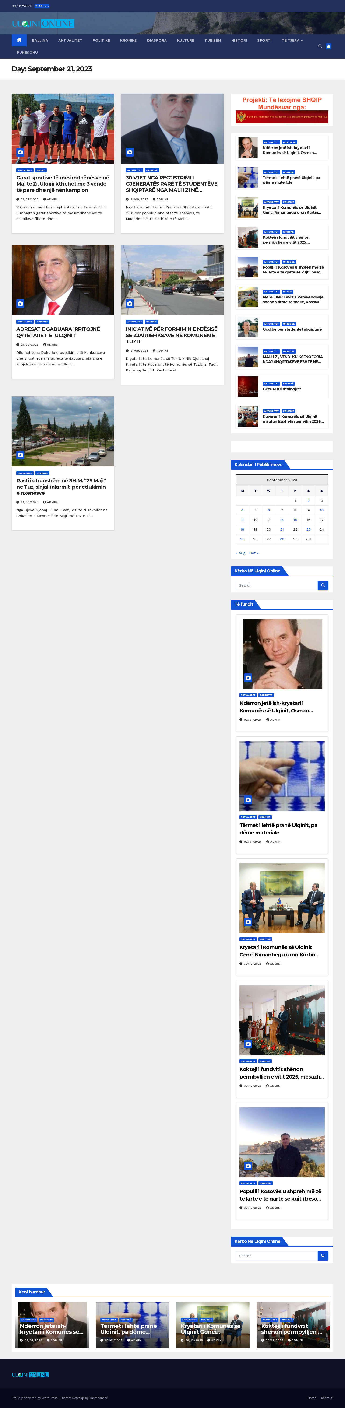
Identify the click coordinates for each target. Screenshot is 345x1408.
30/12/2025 (253, 963)
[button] (320, 46)
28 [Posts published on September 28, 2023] (282, 539)
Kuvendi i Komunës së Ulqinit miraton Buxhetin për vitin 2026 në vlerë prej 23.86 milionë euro (292, 421)
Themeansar (98, 1398)
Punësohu (27, 52)
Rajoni (287, 291)
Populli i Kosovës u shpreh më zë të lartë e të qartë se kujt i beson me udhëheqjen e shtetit (293, 272)
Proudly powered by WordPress (35, 1398)
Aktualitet (70, 40)
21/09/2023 (30, 199)
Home (312, 1398)
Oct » (254, 553)
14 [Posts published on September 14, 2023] (282, 520)
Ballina (40, 40)
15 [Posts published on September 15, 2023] (295, 520)
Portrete (289, 142)
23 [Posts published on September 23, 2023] (308, 529)
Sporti (264, 40)
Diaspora (157, 40)
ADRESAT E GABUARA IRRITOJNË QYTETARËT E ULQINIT (58, 332)
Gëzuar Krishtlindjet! (282, 389)
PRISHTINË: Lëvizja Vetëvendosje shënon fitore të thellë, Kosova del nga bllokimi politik (293, 302)
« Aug (241, 553)
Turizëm (212, 40)
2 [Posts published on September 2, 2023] (308, 500)
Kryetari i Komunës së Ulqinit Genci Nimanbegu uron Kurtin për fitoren (290, 212)
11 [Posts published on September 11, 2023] (242, 520)
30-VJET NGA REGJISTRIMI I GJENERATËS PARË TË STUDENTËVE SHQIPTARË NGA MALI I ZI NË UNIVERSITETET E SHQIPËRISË (171, 187)
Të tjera (291, 40)
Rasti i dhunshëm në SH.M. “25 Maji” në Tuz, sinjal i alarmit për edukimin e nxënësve (61, 486)
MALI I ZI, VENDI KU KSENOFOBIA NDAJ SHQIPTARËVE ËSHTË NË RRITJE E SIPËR (293, 362)
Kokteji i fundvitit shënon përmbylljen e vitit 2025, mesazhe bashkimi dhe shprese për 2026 (292, 244)
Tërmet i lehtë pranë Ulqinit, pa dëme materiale (291, 180)
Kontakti (327, 1398)
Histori (239, 40)
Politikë (101, 40)
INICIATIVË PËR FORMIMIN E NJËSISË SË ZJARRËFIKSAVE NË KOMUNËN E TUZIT (171, 335)
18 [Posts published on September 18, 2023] (242, 529)
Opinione (152, 170)
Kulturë (185, 40)
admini (51, 199)
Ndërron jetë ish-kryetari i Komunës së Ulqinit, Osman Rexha (288, 153)
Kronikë (128, 40)
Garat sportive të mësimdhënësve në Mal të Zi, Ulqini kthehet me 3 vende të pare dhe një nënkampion (62, 184)
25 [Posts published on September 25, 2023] (242, 539)
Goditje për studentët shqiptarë (292, 329)
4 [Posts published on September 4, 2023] (242, 510)
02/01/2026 (253, 719)
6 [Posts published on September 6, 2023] (269, 510)
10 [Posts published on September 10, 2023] (322, 510)
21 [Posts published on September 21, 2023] (282, 529)
